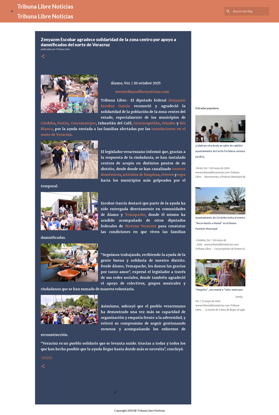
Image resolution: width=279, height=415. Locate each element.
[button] (43, 56)
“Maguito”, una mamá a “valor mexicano (219, 289)
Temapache (135, 215)
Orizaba (168, 123)
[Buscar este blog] (250, 11)
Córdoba (48, 123)
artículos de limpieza (141, 175)
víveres (167, 175)
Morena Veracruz (140, 226)
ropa (181, 175)
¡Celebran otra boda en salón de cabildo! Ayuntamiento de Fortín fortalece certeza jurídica (220, 151)
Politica (46, 357)
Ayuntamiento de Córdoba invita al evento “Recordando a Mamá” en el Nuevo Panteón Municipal (220, 223)
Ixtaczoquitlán (147, 123)
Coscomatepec (83, 123)
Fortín (62, 123)
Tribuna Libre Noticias (45, 6)
